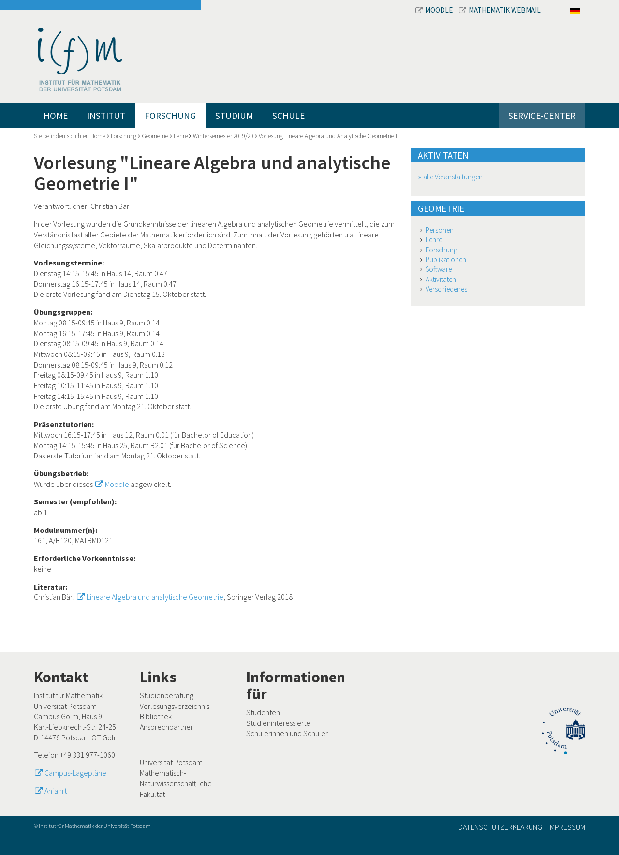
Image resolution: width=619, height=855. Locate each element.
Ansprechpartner (166, 727)
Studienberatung (166, 695)
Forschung (170, 115)
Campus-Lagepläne (75, 773)
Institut (106, 115)
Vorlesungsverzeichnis (174, 706)
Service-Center (541, 115)
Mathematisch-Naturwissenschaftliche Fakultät (176, 783)
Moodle (434, 10)
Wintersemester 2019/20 (223, 136)
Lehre (181, 136)
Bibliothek (156, 716)
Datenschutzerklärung (500, 827)
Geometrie (155, 136)
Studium (234, 115)
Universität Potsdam (171, 762)
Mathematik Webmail (500, 10)
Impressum (566, 827)
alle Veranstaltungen (453, 176)
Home (56, 115)
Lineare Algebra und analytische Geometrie (155, 597)
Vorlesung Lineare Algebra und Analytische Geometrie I (328, 136)
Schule (288, 115)
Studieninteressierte (278, 723)
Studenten (263, 712)
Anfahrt (55, 791)
